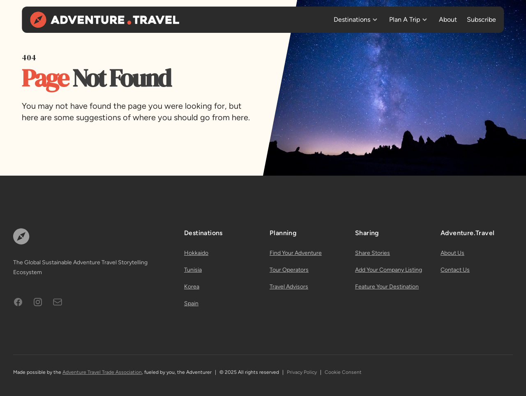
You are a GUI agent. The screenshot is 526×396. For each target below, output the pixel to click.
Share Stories (372, 253)
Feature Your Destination (387, 286)
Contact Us (455, 269)
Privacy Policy (302, 372)
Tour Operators (289, 269)
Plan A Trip (404, 19)
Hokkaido (196, 253)
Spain (191, 303)
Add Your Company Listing (388, 269)
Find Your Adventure (296, 253)
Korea (191, 286)
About (448, 19)
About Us (452, 253)
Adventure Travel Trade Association (102, 372)
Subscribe (481, 19)
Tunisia (193, 269)
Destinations (352, 19)
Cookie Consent (343, 372)
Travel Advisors (289, 286)
